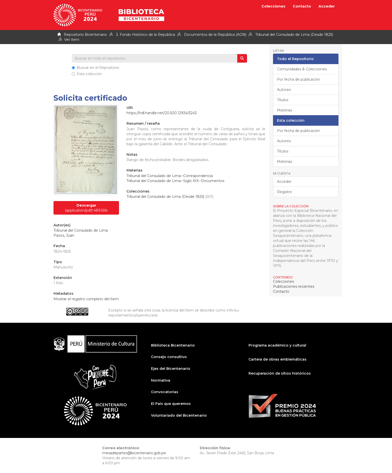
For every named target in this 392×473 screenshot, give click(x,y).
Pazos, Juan (64, 235)
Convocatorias (164, 392)
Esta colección (87, 74)
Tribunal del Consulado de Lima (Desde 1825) (294, 34)
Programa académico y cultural (277, 345)
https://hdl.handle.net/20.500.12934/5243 (161, 113)
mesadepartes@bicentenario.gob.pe (134, 453)
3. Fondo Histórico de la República (145, 34)
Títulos (282, 100)
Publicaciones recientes (293, 286)
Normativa (160, 380)
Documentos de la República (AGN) (215, 34)
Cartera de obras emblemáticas (277, 359)
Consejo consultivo (169, 357)
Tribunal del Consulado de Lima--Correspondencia (169, 176)
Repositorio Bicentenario (85, 34)
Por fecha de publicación (298, 79)
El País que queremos (171, 403)
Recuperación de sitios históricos (279, 373)
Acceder (284, 181)
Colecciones (273, 6)
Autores (284, 89)
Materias (284, 110)
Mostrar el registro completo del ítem (86, 299)
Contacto (302, 6)
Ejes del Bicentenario (170, 368)
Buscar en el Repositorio (95, 67)
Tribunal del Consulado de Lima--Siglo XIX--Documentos (175, 181)
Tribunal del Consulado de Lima (81, 230)
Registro (284, 192)
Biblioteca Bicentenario (173, 345)
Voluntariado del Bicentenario (179, 415)
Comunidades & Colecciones (302, 69)
